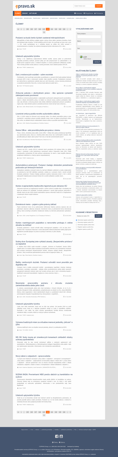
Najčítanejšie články (86, 71)
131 (52, 29)
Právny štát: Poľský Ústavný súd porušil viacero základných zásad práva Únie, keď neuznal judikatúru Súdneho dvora (88, 183)
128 (40, 29)
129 (44, 29)
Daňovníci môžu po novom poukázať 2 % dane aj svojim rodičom (87, 126)
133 (60, 29)
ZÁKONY (25, 13)
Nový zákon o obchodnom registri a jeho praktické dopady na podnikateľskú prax (88, 102)
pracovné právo (54, 18)
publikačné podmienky (66, 429)
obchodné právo (28, 18)
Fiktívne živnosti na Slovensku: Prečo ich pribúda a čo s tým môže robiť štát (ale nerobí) (88, 155)
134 (64, 29)
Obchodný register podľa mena (85, 224)
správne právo (45, 18)
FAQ (75, 429)
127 (35, 29)
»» (44, 32)
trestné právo (62, 18)
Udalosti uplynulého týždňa (28, 56)
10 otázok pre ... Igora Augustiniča (86, 113)
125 (27, 29)
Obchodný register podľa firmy (85, 220)
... (24, 29)
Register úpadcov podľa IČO (84, 229)
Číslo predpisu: (81, 33)
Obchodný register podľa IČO (84, 222)
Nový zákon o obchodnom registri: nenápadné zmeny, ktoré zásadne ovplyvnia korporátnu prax (89, 89)
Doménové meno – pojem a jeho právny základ (36, 204)
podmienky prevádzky (46, 429)
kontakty (56, 429)
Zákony (62, 442)
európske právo (70, 18)
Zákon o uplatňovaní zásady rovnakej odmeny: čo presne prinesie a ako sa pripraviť (87, 75)
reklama (37, 429)
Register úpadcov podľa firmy (84, 227)
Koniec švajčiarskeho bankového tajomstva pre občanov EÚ (41, 186)
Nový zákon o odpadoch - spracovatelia (33, 356)
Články (19, 24)
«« (18, 29)
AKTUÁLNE (33, 13)
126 (31, 29)
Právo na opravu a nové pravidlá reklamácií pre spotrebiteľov (88, 168)
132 (56, 29)
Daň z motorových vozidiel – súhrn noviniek (34, 75)
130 (48, 29)
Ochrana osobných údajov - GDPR (87, 429)
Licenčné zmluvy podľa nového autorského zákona (37, 114)
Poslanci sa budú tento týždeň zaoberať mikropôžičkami (40, 38)
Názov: (79, 41)
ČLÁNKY (18, 13)
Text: (78, 48)
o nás (31, 429)
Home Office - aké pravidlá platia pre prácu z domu (38, 130)
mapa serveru (24, 429)
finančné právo (36, 18)
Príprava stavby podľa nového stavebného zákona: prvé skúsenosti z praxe (88, 140)
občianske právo (19, 18)
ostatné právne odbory (81, 18)
